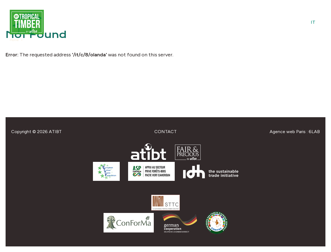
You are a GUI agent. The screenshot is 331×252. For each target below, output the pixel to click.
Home (14, 40)
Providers (190, 22)
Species (219, 22)
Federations (268, 22)
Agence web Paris (288, 131)
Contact (165, 131)
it (313, 22)
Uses (240, 22)
